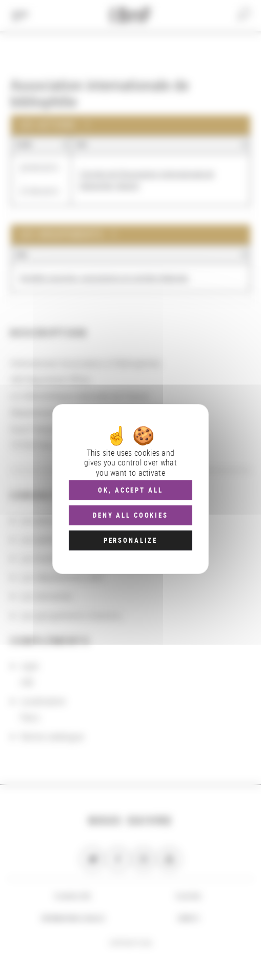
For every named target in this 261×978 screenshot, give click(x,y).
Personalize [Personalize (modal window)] (130, 540)
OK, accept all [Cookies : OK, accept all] (130, 490)
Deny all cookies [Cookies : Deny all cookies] (130, 515)
